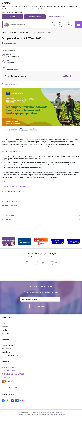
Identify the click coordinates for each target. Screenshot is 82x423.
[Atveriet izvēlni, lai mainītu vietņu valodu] (60, 24)
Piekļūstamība (7, 349)
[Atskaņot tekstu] (10, 43)
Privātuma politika (8, 345)
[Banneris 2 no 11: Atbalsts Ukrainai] (24, 241)
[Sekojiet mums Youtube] (12, 400)
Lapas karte (6, 352)
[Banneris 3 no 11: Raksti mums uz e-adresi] (41, 241)
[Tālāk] (78, 241)
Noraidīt (12, 17)
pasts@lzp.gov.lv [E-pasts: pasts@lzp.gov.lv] (10, 371)
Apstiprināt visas (35, 17)
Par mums (5, 333)
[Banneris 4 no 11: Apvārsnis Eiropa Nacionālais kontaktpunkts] (57, 241)
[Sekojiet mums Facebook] (3, 400)
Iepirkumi (5, 327)
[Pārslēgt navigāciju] (78, 24)
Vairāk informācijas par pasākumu (14, 187)
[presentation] (18, 273)
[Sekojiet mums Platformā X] (7, 400)
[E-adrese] (6, 381)
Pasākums (14, 205)
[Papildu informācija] (12, 381)
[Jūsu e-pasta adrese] (40, 299)
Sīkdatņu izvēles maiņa (10, 355)
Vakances (5, 323)
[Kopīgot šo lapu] (41, 220)
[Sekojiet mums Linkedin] (17, 400)
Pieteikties (65, 76)
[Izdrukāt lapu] (41, 216)
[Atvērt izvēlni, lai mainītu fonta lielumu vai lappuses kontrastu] (69, 24)
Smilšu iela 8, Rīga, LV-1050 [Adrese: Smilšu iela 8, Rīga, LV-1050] (14, 374)
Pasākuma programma (10, 182)
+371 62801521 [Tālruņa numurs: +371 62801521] (10, 367)
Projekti (4, 330)
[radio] (28, 262)
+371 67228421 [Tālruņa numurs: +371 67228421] (9, 377)
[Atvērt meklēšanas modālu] (53, 24)
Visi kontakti (12, 387)
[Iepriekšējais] (4, 241)
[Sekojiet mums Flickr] (21, 400)
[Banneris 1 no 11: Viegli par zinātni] (8, 241)
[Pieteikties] (40, 306)
